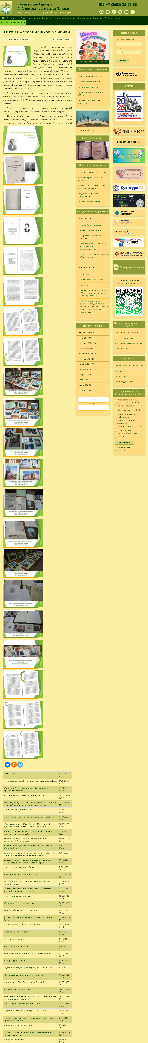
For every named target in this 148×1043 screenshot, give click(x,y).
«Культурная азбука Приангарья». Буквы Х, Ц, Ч (26, 466)
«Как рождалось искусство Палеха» (21, 914)
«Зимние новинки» (13, 907)
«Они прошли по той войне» (17, 473)
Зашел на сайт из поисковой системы (126, 431)
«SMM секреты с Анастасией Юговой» (22, 488)
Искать (123, 61)
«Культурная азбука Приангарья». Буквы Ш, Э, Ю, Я (28, 452)
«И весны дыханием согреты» (92, 172)
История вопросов (124, 338)
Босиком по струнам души (90, 202)
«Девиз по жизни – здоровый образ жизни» (94, 255)
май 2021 (83, 390)
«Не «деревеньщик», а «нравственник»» (23, 648)
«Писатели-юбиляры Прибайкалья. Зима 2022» (26, 857)
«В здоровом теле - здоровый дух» (20, 387)
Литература (120, 371)
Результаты (120, 450)
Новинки (46, 18)
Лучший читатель (99, 1003)
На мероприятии (124, 406)
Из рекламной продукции (128, 426)
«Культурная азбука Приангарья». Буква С (23, 560)
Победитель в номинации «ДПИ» (90, 93)
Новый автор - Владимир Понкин (20, 351)
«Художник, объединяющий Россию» (21, 706)
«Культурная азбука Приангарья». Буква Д (24, 778)
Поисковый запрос (125, 40)
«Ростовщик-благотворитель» (18, 294)
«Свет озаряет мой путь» (15, 835)
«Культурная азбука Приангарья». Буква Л (24, 656)
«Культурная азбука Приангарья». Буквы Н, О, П (26, 612)
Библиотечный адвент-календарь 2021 (22, 928)
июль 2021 (83, 380)
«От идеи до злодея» (14, 423)
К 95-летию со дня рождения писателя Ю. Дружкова (29, 531)
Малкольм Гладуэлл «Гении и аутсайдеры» (24, 459)
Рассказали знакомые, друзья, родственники (127, 401)
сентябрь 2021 (85, 369)
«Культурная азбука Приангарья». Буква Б (23, 871)
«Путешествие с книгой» (15, 864)
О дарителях (41, 1007)
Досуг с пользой (113, 18)
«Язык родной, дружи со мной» (19, 756)
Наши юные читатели (88, 87)
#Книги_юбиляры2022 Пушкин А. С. (21, 394)
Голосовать (124, 442)
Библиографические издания (129, 365)
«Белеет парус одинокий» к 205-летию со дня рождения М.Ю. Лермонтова (93, 293)
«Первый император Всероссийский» (22, 581)
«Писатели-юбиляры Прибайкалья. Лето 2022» (26, 280)
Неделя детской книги (89, 82)
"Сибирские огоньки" (101, 997)
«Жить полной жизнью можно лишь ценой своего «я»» (29, 301)
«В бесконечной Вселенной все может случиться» (28, 663)
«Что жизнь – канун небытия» (17, 567)
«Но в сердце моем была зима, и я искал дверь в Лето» (30, 265)
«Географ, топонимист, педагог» (19, 957)
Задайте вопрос (127, 997)
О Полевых (40, 1003)
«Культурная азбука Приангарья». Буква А (23, 900)
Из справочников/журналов (125, 421)
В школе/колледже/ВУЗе (128, 410)
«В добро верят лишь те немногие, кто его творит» (28, 727)
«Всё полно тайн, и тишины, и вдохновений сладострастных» (93, 246)
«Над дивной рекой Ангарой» (18, 509)
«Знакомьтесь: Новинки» (15, 842)
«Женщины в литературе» (16, 691)
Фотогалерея (84, 18)
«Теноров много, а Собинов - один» (21, 359)
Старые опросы (122, 447)
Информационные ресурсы (128, 343)
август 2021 (84, 374)
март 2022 (84, 338)
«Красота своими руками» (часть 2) (20, 950)
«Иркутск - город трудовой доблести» (22, 814)
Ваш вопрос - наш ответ (91, 280)
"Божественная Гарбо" (90, 230)
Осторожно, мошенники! (13, 22)
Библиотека (129, 141)
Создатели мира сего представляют (88, 195)
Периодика (120, 376)
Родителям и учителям (64, 18)
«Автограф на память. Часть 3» (18, 545)
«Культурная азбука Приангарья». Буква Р (23, 588)
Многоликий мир (86, 130)
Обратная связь (118, 1020)
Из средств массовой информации (126, 415)
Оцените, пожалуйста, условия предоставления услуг (129, 283)
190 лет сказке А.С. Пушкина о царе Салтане (25, 785)
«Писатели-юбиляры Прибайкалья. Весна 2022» (26, 596)
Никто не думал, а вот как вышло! (92, 62)
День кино (9, 943)
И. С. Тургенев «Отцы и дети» (17, 430)
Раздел (119, 48)
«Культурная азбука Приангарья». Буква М (24, 634)
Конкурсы (95, 1000)
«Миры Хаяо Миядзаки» (91, 225)
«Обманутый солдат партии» (17, 964)
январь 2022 (85, 348)
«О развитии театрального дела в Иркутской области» (30, 749)
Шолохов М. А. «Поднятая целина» (20, 893)
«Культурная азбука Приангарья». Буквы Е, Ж (25, 763)
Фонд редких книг (124, 382)
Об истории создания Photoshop (19, 792)
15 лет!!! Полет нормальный (90, 76)
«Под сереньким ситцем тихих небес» (22, 409)
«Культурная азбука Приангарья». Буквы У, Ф (25, 495)
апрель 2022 (85, 333)
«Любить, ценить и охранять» (17, 416)
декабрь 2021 (85, 353)
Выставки (97, 18)
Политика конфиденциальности (126, 1017)
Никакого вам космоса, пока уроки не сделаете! (91, 186)
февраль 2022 (85, 343)
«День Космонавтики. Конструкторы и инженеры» (28, 552)
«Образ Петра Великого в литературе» (22, 620)
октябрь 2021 (85, 364)
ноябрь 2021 (85, 359)
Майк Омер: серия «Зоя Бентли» (19, 699)
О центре (11, 18)
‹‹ (94, 400)
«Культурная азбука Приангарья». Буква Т (23, 538)
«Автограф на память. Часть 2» (18, 806)
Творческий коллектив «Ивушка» (89, 101)
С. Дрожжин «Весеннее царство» (91, 237)
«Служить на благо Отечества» (18, 885)
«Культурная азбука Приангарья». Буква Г (23, 828)
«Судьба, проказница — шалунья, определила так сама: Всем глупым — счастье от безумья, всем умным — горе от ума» (94, 306)
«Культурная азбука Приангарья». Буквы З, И (25, 720)
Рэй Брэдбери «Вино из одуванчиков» (22, 627)
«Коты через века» (13, 713)
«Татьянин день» (11, 878)
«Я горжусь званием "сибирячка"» (20, 821)
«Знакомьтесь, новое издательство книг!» (23, 574)
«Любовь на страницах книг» (17, 799)
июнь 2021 (84, 385)
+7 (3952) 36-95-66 (121, 5)
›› (94, 408)
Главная (2, 18)
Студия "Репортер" (100, 1007)
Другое (119, 437)
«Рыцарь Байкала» (12, 684)
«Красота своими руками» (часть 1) (20, 972)
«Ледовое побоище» (14, 524)
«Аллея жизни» (11, 258)
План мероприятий (30, 18)
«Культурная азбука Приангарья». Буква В (23, 849)
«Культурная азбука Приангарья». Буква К (23, 677)
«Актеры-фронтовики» (15, 445)
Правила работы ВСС (125, 348)
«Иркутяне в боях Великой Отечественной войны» (28, 437)
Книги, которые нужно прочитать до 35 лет (24, 641)
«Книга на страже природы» (17, 380)
